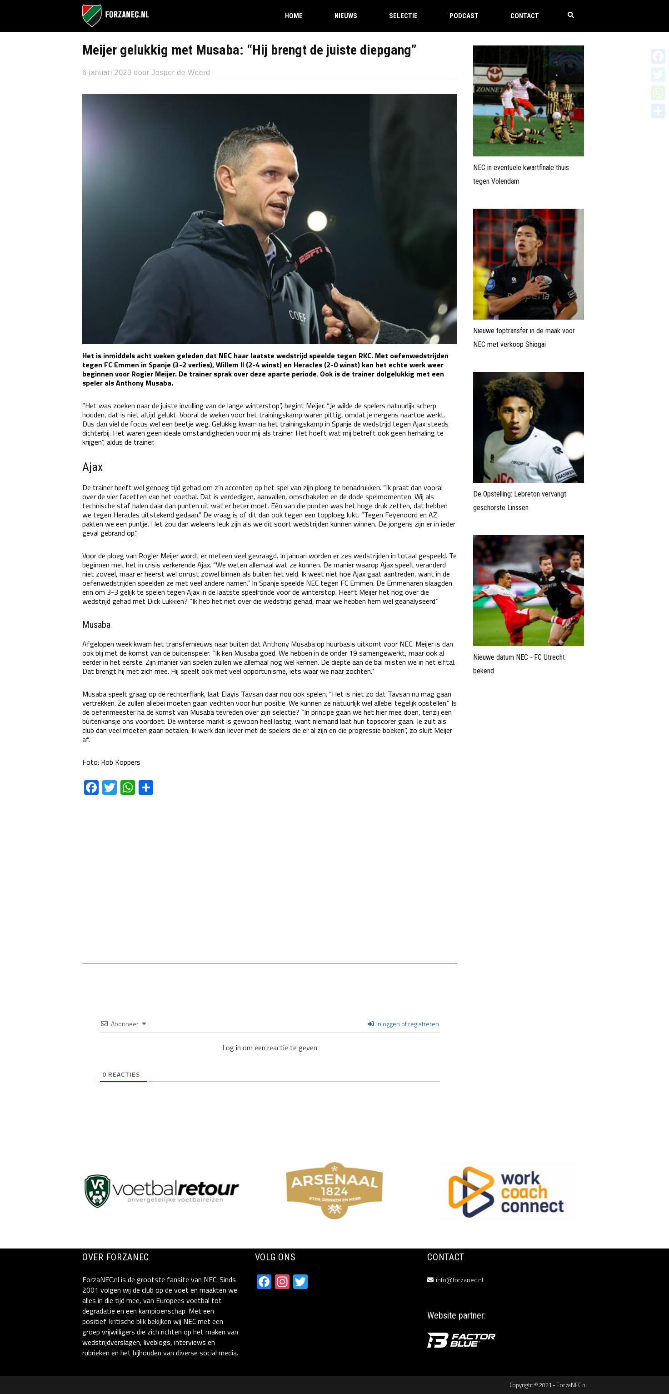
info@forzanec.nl (459, 1279)
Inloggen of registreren (403, 1023)
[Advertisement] (269, 885)
